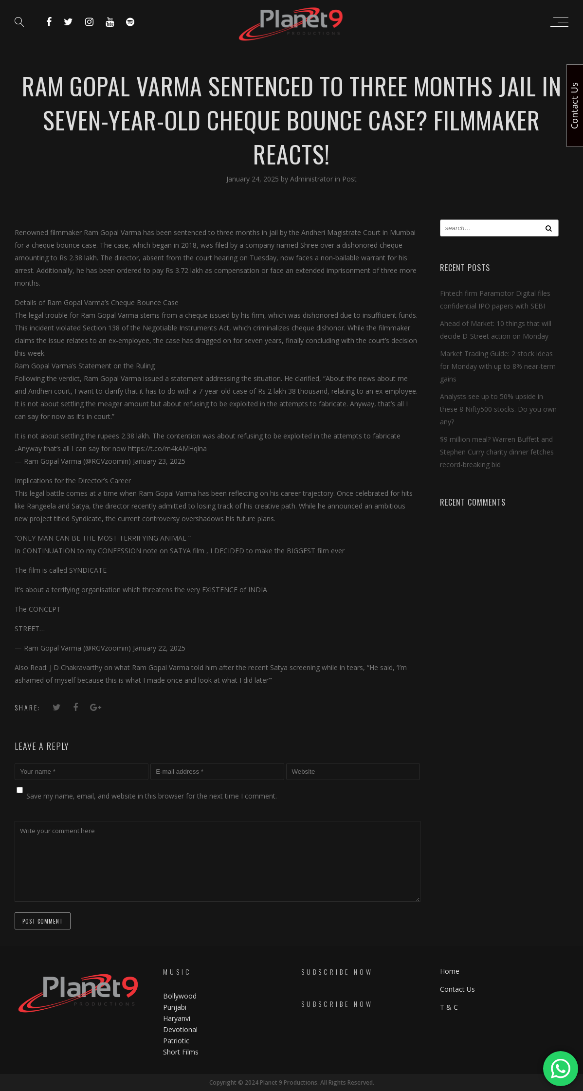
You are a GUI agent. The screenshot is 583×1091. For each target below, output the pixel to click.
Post (349, 178)
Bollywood (180, 995)
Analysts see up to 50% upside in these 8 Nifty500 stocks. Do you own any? (498, 409)
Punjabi (174, 1007)
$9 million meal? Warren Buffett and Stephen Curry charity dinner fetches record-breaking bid (497, 452)
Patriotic (177, 1040)
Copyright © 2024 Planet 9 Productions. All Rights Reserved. (291, 1082)
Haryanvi (176, 1018)
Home (449, 971)
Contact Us (457, 989)
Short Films (181, 1051)
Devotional (180, 1029)
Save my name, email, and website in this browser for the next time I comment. (151, 795)
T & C (449, 1007)
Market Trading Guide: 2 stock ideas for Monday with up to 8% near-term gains (498, 366)
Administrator (312, 178)
